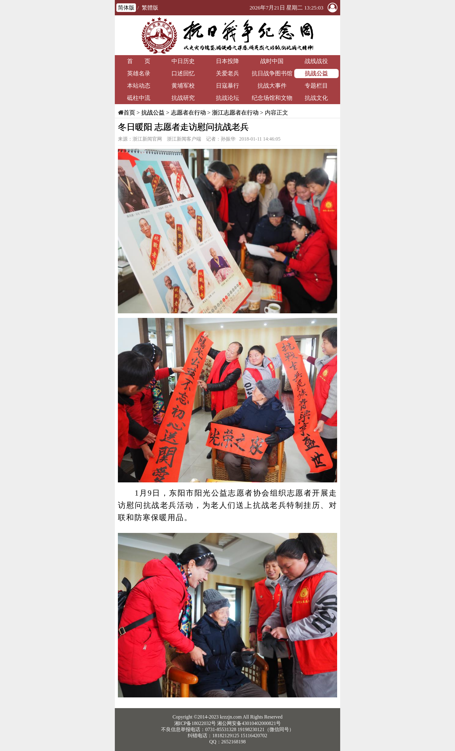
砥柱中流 (138, 98)
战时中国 (272, 61)
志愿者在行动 (188, 112)
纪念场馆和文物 (272, 98)
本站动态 (138, 85)
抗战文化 (316, 98)
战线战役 (316, 61)
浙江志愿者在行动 (235, 112)
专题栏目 (316, 85)
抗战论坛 (227, 98)
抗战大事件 (272, 85)
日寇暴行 (227, 85)
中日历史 (183, 61)
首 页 (138, 61)
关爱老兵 (227, 73)
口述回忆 (183, 73)
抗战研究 (183, 98)
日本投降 (227, 61)
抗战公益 (316, 73)
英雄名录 (138, 73)
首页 (129, 112)
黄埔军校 (183, 85)
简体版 (126, 8)
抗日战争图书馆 (272, 73)
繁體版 (150, 8)
